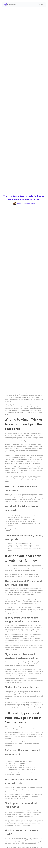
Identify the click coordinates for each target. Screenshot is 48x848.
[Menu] (41, 4)
